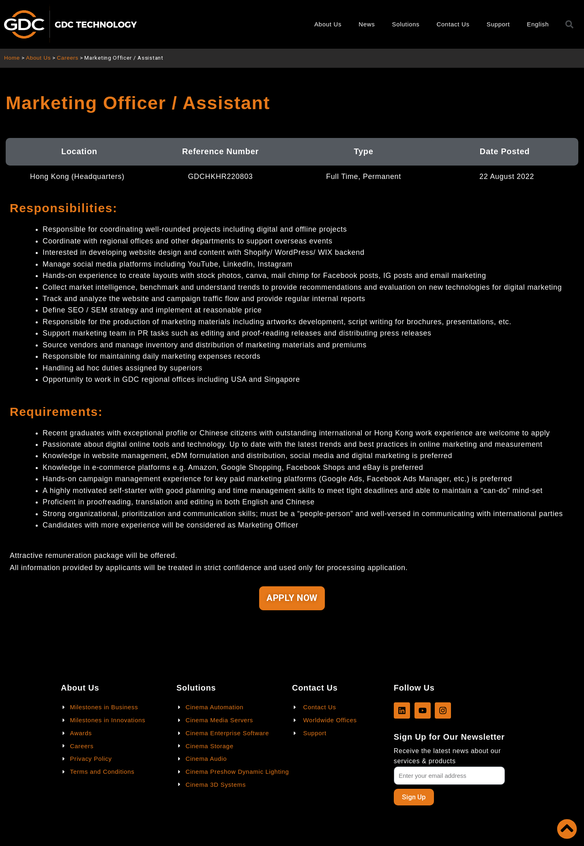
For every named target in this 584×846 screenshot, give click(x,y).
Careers (68, 58)
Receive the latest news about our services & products (447, 755)
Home (12, 58)
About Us (327, 24)
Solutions (406, 24)
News (367, 24)
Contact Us (453, 24)
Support (498, 24)
